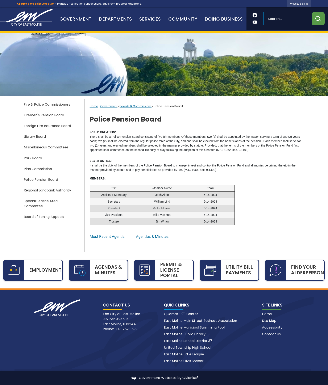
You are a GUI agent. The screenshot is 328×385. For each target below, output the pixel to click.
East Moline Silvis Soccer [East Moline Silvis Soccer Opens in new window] (184, 361)
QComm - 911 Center (181, 314)
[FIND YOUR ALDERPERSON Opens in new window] (295, 270)
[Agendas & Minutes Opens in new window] (152, 236)
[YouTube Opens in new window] (255, 22)
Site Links (272, 305)
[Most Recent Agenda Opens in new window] (108, 236)
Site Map (269, 320)
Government (108, 106)
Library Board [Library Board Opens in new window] (35, 136)
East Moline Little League (184, 354)
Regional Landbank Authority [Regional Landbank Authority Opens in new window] (47, 190)
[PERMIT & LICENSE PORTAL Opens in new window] (164, 270)
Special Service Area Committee (41, 203)
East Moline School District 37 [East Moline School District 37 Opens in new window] (188, 340)
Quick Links (176, 305)
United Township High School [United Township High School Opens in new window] (187, 347)
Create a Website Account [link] (35, 3)
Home (94, 106)
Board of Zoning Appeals (44, 216)
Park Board (33, 158)
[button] (318, 18)
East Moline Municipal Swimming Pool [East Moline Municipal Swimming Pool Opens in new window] (194, 327)
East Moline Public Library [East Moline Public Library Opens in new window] (184, 334)
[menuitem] (75, 19)
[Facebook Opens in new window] (255, 15)
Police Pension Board (41, 179)
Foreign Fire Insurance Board (47, 125)
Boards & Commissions (135, 106)
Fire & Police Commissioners (47, 104)
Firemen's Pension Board (44, 115)
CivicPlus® (190, 378)
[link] (299, 3)
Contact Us (271, 334)
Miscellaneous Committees (46, 147)
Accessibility (272, 327)
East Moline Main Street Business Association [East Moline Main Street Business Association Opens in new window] (200, 320)
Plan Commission (38, 168)
